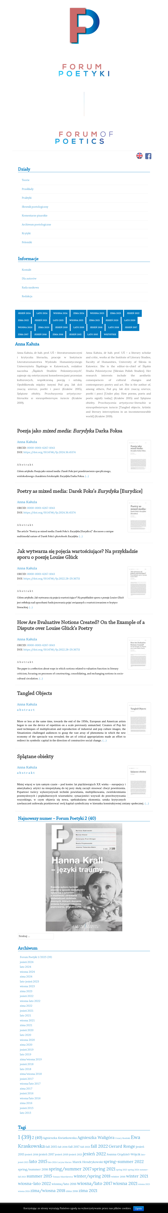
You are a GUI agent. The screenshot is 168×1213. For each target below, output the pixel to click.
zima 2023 (115, 313)
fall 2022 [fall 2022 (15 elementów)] (99, 1146)
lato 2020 (129, 320)
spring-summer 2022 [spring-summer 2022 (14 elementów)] (124, 1161)
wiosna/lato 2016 (30, 1098)
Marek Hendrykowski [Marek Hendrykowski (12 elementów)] (88, 1162)
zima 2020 (43, 327)
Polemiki (27, 242)
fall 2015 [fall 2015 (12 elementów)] (51, 1146)
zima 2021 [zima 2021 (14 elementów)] (88, 1190)
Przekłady (27, 189)
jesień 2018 (96, 327)
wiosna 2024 (60, 313)
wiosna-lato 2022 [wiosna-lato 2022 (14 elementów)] (34, 1183)
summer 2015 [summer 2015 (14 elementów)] (39, 1176)
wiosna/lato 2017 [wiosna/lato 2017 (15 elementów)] (94, 1183)
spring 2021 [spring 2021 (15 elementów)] (103, 1169)
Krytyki (26, 233)
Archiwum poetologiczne (36, 224)
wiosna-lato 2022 (30, 1001)
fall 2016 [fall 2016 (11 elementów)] (63, 1146)
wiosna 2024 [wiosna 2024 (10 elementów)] (24, 1191)
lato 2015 (92, 334)
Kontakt (26, 270)
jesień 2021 (41, 320)
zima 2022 (23, 320)
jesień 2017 (131, 327)
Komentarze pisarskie (34, 215)
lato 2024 (42, 313)
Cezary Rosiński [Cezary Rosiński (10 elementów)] (122, 1138)
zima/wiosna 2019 (31, 1059)
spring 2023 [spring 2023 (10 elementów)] (121, 1169)
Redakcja (27, 296)
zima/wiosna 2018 (31, 1074)
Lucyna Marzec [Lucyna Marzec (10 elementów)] (64, 1162)
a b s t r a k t (26, 773)
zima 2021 (94, 320)
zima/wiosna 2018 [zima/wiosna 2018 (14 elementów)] (47, 1190)
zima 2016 (58, 334)
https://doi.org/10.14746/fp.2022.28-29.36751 (52, 578)
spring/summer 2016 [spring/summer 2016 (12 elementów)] (33, 1169)
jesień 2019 (61, 327)
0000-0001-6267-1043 (41, 448)
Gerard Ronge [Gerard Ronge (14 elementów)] (122, 1146)
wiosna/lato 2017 (30, 1083)
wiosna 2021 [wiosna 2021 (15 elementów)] (125, 1183)
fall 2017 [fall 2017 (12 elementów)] (74, 1146)
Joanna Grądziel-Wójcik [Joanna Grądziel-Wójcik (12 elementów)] (123, 1154)
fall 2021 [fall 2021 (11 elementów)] (85, 1146)
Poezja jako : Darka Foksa (69, 431)
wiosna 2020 (25, 327)
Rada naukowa (30, 287)
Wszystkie (110, 334)
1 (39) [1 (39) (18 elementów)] (24, 1136)
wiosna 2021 (76, 320)
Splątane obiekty (35, 756)
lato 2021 (58, 320)
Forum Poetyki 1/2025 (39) (36, 957)
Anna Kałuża (27, 442)
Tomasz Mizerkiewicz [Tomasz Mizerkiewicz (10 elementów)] (63, 1176)
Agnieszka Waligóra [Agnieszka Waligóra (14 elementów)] (95, 1137)
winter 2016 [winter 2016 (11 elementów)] (118, 1176)
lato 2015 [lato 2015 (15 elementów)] (38, 1161)
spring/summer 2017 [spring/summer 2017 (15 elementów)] (70, 1169)
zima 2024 (78, 313)
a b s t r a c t (25, 710)
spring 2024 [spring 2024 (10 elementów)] (133, 1169)
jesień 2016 (40, 334)
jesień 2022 (133, 313)
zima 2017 (23, 334)
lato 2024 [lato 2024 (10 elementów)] (52, 1162)
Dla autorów (29, 278)
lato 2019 (78, 327)
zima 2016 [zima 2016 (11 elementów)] (72, 1191)
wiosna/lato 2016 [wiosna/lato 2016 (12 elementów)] (64, 1184)
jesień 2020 (112, 320)
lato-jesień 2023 (29, 981)
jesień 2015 (75, 334)
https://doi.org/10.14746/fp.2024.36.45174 (50, 452)
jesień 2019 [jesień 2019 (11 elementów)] (62, 1154)
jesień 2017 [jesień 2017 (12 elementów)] (46, 1154)
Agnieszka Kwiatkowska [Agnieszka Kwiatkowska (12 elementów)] (60, 1138)
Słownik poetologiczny (35, 207)
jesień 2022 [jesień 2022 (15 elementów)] (94, 1154)
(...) (87, 476)
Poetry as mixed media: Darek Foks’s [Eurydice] (80, 491)
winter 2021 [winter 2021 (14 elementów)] (137, 1176)
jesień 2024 (24, 313)
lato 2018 (113, 327)
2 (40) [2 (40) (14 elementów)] (37, 1137)
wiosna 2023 (97, 313)
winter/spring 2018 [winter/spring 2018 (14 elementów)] (92, 1176)
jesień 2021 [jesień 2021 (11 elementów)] (75, 1154)
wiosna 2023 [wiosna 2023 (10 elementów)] (144, 1184)
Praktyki (27, 198)
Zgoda (138, 1208)
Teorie (25, 180)
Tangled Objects (34, 693)
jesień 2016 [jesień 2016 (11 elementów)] (31, 1154)
